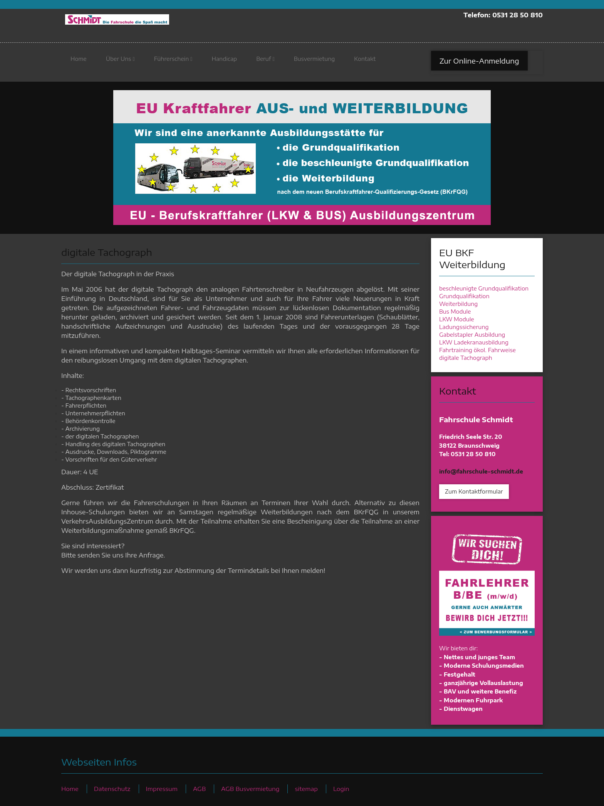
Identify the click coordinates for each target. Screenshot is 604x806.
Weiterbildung (458, 304)
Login (341, 788)
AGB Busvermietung (250, 788)
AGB (199, 788)
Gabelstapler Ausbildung (472, 334)
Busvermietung (314, 62)
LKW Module (456, 319)
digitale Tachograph (465, 357)
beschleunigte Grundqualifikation (483, 288)
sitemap (306, 788)
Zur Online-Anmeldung (479, 64)
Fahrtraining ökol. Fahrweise (477, 350)
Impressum (162, 788)
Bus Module (455, 311)
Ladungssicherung (464, 327)
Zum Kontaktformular (474, 491)
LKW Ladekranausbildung (473, 342)
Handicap (224, 62)
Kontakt (365, 62)
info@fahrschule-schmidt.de (481, 471)
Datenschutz (112, 788)
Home (78, 62)
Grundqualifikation (464, 296)
